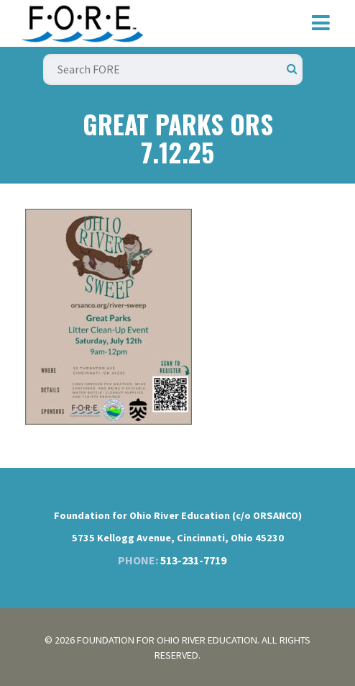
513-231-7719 (193, 560)
